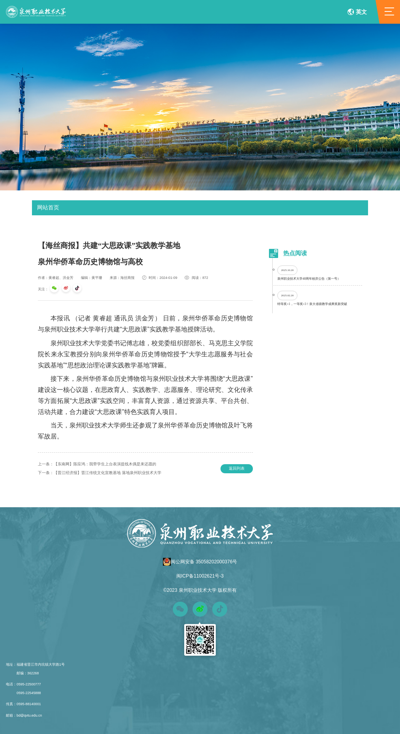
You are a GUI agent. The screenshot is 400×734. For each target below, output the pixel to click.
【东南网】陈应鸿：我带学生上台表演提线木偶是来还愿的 (97, 464)
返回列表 (237, 468)
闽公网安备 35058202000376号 (200, 562)
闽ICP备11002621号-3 (200, 576)
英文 (357, 12)
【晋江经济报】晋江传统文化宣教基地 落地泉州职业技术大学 (99, 473)
